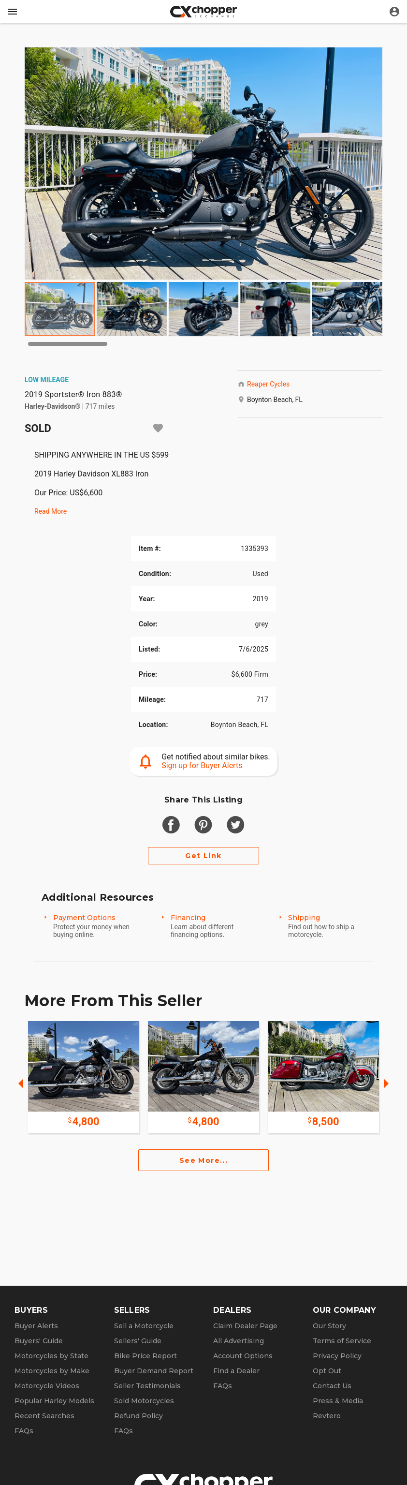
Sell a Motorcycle (144, 1326)
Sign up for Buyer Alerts (201, 765)
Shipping (304, 917)
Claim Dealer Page (245, 1326)
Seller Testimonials (147, 1385)
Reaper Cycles (268, 384)
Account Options (243, 1355)
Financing (188, 917)
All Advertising (238, 1340)
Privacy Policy (337, 1355)
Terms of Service (342, 1340)
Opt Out (327, 1370)
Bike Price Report (145, 1355)
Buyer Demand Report (153, 1370)
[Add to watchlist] (158, 428)
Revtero (327, 1415)
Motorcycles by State (51, 1355)
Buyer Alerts (36, 1326)
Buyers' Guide (39, 1340)
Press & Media (338, 1400)
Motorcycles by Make (52, 1370)
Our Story (329, 1326)
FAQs (24, 1430)
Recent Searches (44, 1415)
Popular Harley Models (54, 1400)
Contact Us (332, 1385)
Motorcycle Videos (47, 1385)
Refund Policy (138, 1415)
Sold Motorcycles (144, 1400)
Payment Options (84, 917)
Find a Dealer (236, 1370)
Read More (50, 511)
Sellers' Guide (137, 1340)
